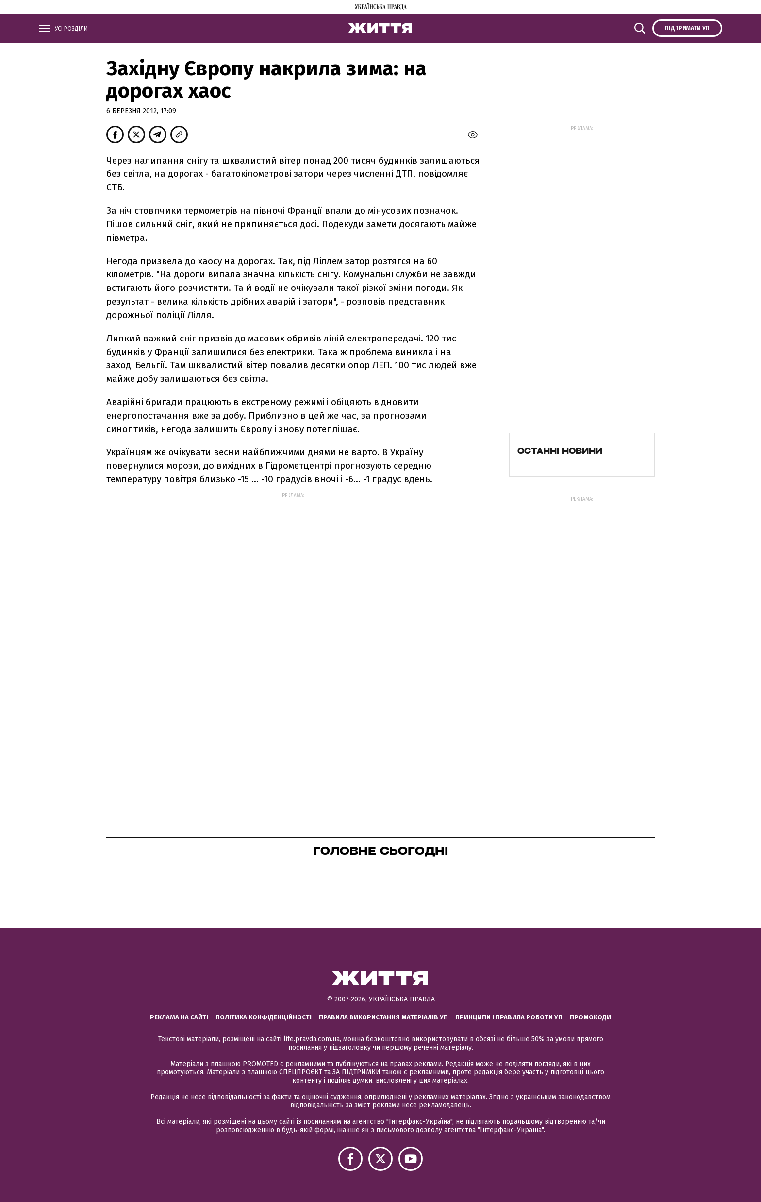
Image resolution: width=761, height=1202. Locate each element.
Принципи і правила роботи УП (508, 1017)
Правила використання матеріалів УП (383, 1017)
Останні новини (559, 450)
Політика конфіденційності (263, 1017)
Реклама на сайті (179, 1017)
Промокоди (590, 1017)
